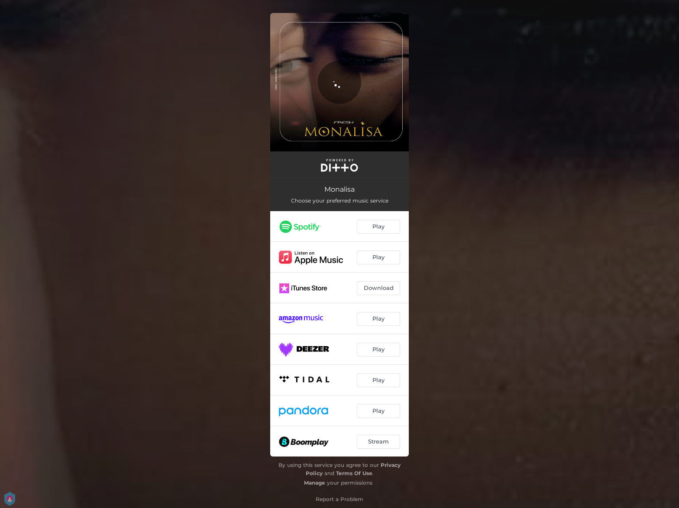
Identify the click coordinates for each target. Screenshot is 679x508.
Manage (314, 482)
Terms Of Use (354, 473)
